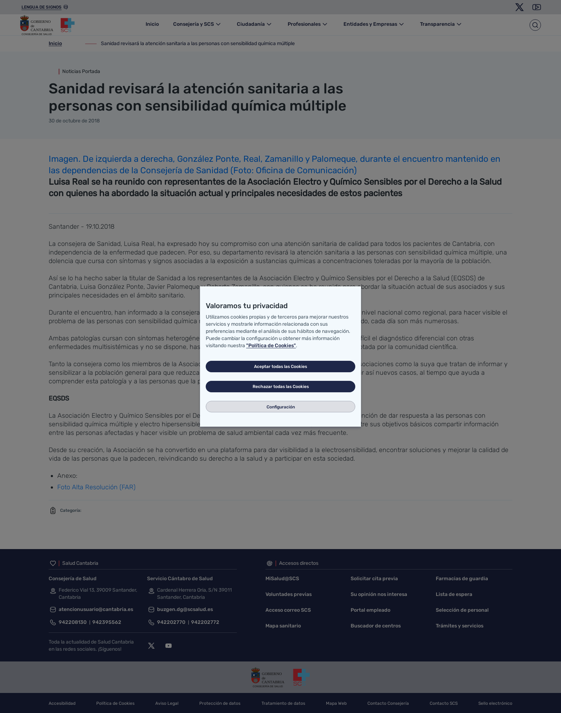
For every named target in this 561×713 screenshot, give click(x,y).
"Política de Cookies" (271, 346)
